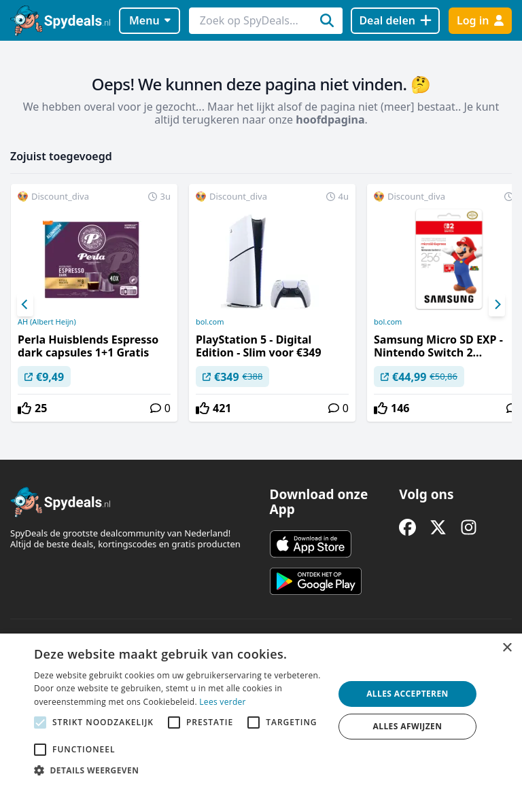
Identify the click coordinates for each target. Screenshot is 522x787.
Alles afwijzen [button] (407, 726)
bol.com (210, 322)
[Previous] (25, 304)
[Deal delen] (395, 20)
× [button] (507, 648)
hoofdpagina (330, 119)
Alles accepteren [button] (407, 693)
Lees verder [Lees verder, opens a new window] (222, 702)
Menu (150, 20)
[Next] (497, 304)
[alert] (261, 710)
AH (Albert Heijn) (47, 322)
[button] (179, 770)
